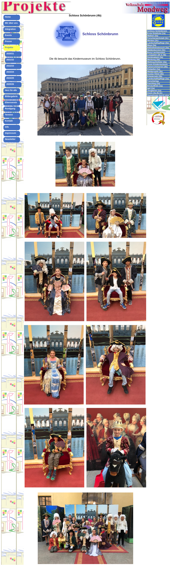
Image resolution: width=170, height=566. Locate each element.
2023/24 (10, 72)
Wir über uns (11, 23)
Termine (9, 114)
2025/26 (10, 84)
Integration (10, 29)
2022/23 (10, 66)
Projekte (9, 47)
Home (8, 17)
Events (8, 35)
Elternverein (11, 102)
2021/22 (10, 59)
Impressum (10, 133)
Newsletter (10, 139)
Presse (8, 41)
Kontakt (9, 121)
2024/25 (10, 78)
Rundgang (10, 108)
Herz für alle (11, 90)
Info (7, 127)
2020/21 (10, 53)
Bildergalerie (11, 96)
